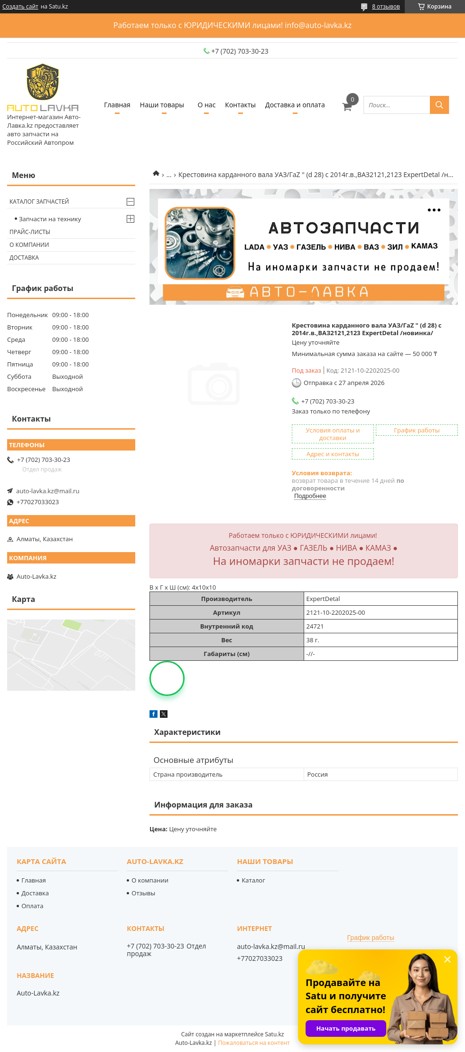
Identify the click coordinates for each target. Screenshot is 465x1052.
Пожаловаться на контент (253, 1043)
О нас (206, 104)
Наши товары (162, 104)
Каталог (253, 880)
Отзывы (143, 893)
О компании (29, 245)
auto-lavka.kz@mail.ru (47, 491)
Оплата (32, 906)
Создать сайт (20, 6)
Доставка (24, 258)
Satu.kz (274, 1034)
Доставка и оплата (295, 104)
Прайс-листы (29, 232)
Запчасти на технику (50, 219)
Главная (117, 104)
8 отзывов (386, 6)
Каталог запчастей (39, 201)
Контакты (240, 104)
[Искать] (439, 105)
